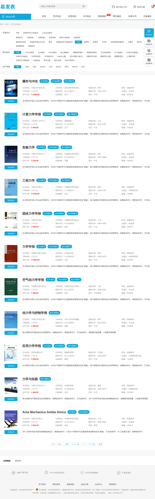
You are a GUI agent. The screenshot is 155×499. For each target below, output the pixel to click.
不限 (17, 33)
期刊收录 (6, 52)
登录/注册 (141, 7)
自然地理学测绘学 (117, 42)
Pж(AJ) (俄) (61, 56)
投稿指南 (102, 16)
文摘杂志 (36, 60)
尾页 (100, 444)
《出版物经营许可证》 (54, 493)
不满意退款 (124, 473)
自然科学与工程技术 (30, 33)
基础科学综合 (21, 42)
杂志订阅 (84, 484)
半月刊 (42, 67)
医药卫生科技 (65, 37)
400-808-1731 (121, 7)
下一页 (91, 444)
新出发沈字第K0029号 (83, 490)
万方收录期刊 (106, 52)
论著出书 (132, 16)
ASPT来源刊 (69, 60)
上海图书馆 (131, 56)
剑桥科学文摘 (92, 56)
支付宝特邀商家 (89, 473)
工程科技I (30, 37)
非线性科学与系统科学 (64, 42)
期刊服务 (117, 16)
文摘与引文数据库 (22, 60)
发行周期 (6, 67)
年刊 (83, 67)
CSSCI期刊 (30, 52)
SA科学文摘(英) (22, 56)
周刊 (27, 67)
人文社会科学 (47, 33)
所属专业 (6, 33)
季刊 (66, 67)
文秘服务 (147, 16)
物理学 (86, 42)
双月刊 (58, 67)
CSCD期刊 (53, 52)
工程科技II (41, 37)
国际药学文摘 (105, 56)
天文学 (104, 42)
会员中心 (98, 484)
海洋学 (139, 42)
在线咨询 (11, 101)
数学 (50, 42)
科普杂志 (72, 16)
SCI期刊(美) (36, 56)
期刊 (7, 24)
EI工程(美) (118, 52)
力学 (78, 42)
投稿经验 (18, 461)
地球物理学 (20, 46)
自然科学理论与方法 (37, 42)
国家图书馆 (118, 56)
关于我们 (42, 484)
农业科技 (52, 37)
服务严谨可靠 (19, 473)
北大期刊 (41, 52)
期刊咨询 (56, 484)
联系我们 (112, 484)
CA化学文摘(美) (132, 52)
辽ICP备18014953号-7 (26, 490)
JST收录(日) (48, 56)
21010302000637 (54, 490)
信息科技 (77, 37)
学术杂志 (57, 16)
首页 (44, 16)
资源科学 (31, 46)
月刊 (50, 67)
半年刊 (74, 67)
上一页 (76, 444)
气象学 (130, 42)
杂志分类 (10, 16)
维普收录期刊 (92, 52)
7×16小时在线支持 (54, 473)
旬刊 (34, 67)
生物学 (95, 42)
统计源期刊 (65, 52)
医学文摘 (47, 60)
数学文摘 (57, 60)
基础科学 (19, 37)
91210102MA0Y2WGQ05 (110, 490)
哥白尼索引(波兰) (76, 56)
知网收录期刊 (78, 52)
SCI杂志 (87, 16)
